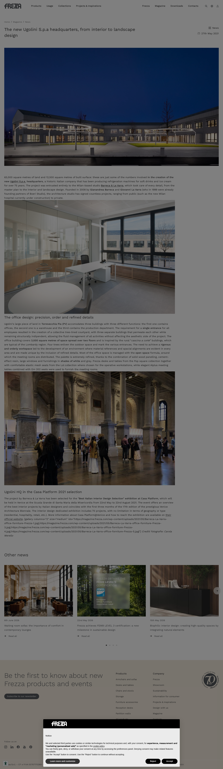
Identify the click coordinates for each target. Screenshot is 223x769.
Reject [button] (153, 761)
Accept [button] (169, 761)
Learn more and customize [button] (62, 761)
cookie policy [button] (98, 746)
